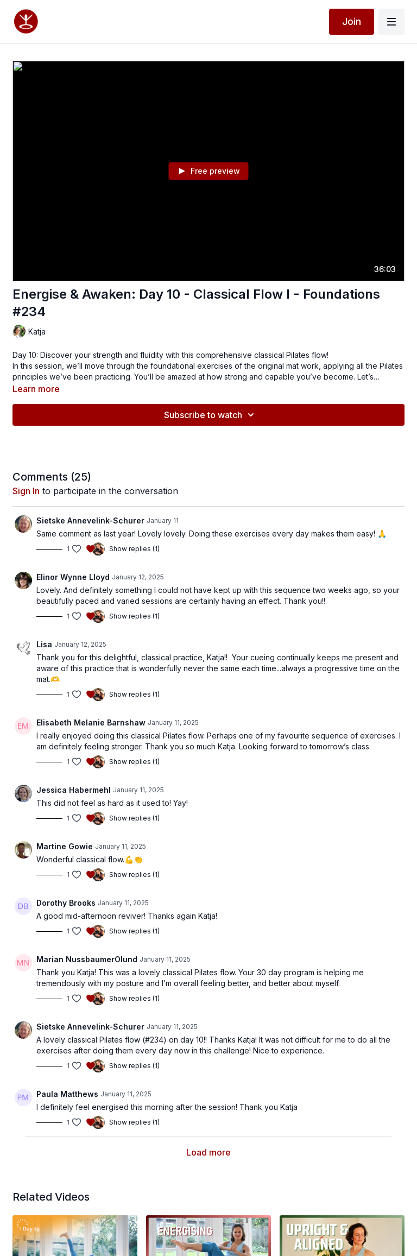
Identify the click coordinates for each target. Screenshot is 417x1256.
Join (351, 21)
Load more (208, 1152)
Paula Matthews (67, 1094)
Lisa (44, 644)
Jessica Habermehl (73, 789)
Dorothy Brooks (66, 902)
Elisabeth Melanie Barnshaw (91, 722)
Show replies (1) (134, 549)
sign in (26, 490)
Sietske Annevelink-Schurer (90, 520)
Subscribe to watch (210, 414)
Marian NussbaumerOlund (86, 959)
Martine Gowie (64, 846)
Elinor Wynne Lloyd (73, 577)
